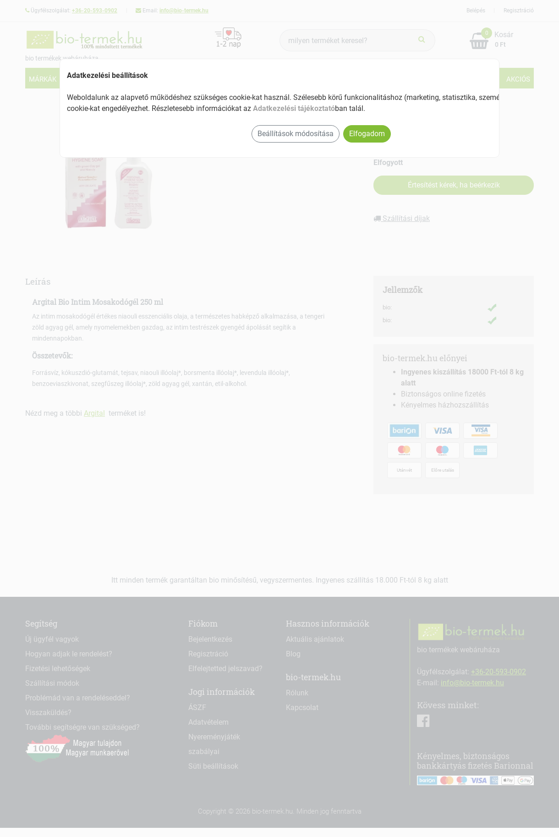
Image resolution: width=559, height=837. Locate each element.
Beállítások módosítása (296, 133)
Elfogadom (367, 133)
